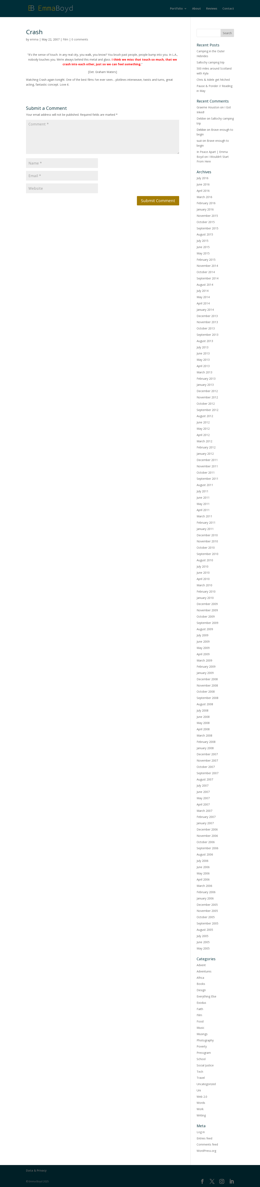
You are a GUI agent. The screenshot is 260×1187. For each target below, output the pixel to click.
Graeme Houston (208, 107)
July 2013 (202, 347)
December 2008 (207, 679)
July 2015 (202, 241)
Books (201, 984)
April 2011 (203, 510)
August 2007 (205, 779)
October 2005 (206, 917)
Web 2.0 (202, 1097)
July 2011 (202, 491)
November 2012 (207, 397)
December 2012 (207, 391)
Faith (200, 1009)
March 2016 (204, 197)
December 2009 (207, 604)
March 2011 (204, 516)
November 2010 (207, 541)
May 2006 (203, 873)
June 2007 (203, 792)
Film (65, 39)
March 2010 (204, 585)
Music (200, 1028)
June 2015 (203, 247)
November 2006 (207, 836)
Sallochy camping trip (210, 62)
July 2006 (202, 861)
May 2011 (203, 504)
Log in (201, 1132)
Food (200, 1021)
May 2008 (203, 723)
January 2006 (205, 898)
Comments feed (207, 1144)
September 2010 (207, 554)
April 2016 (203, 191)
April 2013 (203, 366)
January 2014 (205, 310)
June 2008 (203, 717)
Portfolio (176, 8)
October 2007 (206, 767)
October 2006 (206, 842)
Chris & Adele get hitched (213, 80)
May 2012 (203, 429)
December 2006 (207, 829)
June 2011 (203, 497)
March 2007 (204, 811)
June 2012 (203, 422)
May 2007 (203, 798)
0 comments (80, 39)
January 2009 (205, 673)
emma (34, 39)
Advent (201, 965)
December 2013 (207, 316)
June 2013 (203, 353)
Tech (200, 1072)
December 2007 (207, 754)
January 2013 (205, 385)
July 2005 (202, 936)
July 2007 (202, 785)
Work (200, 1109)
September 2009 (207, 623)
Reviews (211, 8)
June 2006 (203, 867)
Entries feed (204, 1138)
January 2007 (205, 823)
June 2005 (203, 942)
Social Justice (205, 1065)
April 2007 (203, 804)
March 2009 (204, 660)
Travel (201, 1078)
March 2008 (204, 735)
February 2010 (206, 591)
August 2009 (205, 629)
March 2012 (204, 441)
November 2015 (207, 216)
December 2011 (207, 460)
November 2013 (207, 322)
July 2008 (202, 710)
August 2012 (205, 416)
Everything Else (206, 996)
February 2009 (206, 666)
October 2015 (206, 222)
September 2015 (207, 228)
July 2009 (202, 635)
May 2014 (203, 297)
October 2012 (206, 403)
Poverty (202, 1046)
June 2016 (203, 184)
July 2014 (202, 291)
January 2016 (205, 209)
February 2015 (206, 260)
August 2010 (205, 560)
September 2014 (207, 278)
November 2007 (207, 760)
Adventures (204, 971)
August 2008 (205, 704)
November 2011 (207, 466)
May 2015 (203, 253)
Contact (228, 8)
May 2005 (203, 948)
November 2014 (207, 266)
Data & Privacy (36, 1170)
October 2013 (206, 328)
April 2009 (203, 654)
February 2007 (206, 817)
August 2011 (205, 485)
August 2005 (205, 930)
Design (201, 990)
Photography (205, 1040)
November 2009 (207, 610)
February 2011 (206, 522)
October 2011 (206, 472)
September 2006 (207, 848)
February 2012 (206, 447)
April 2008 (203, 729)
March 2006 (204, 886)
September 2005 (207, 923)
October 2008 (206, 691)
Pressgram (204, 1053)
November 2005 (207, 911)
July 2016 (202, 178)
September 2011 (207, 479)
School (201, 1059)
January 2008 (205, 748)
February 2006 (206, 892)
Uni (199, 1090)
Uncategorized (206, 1084)
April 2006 (203, 879)
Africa (200, 978)
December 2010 (207, 535)
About (196, 8)
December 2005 (207, 905)
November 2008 (207, 685)
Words (201, 1103)
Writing (201, 1115)
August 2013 (205, 341)
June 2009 (203, 641)
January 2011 (205, 529)
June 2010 (203, 572)
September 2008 (207, 698)
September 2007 (207, 773)
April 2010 (203, 579)
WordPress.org (206, 1151)
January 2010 (205, 598)
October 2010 (206, 547)
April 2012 (203, 435)
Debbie (201, 118)
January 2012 (205, 454)
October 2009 (206, 616)
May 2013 (203, 360)
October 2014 (206, 272)
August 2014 (205, 285)
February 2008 (206, 742)
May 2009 (203, 648)
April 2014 (203, 303)
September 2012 (207, 410)
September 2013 (207, 335)
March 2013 (204, 372)
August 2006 (205, 854)
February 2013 (206, 378)
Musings (202, 1034)
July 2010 (202, 566)
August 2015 (205, 234)
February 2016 (206, 203)
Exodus (201, 1003)
